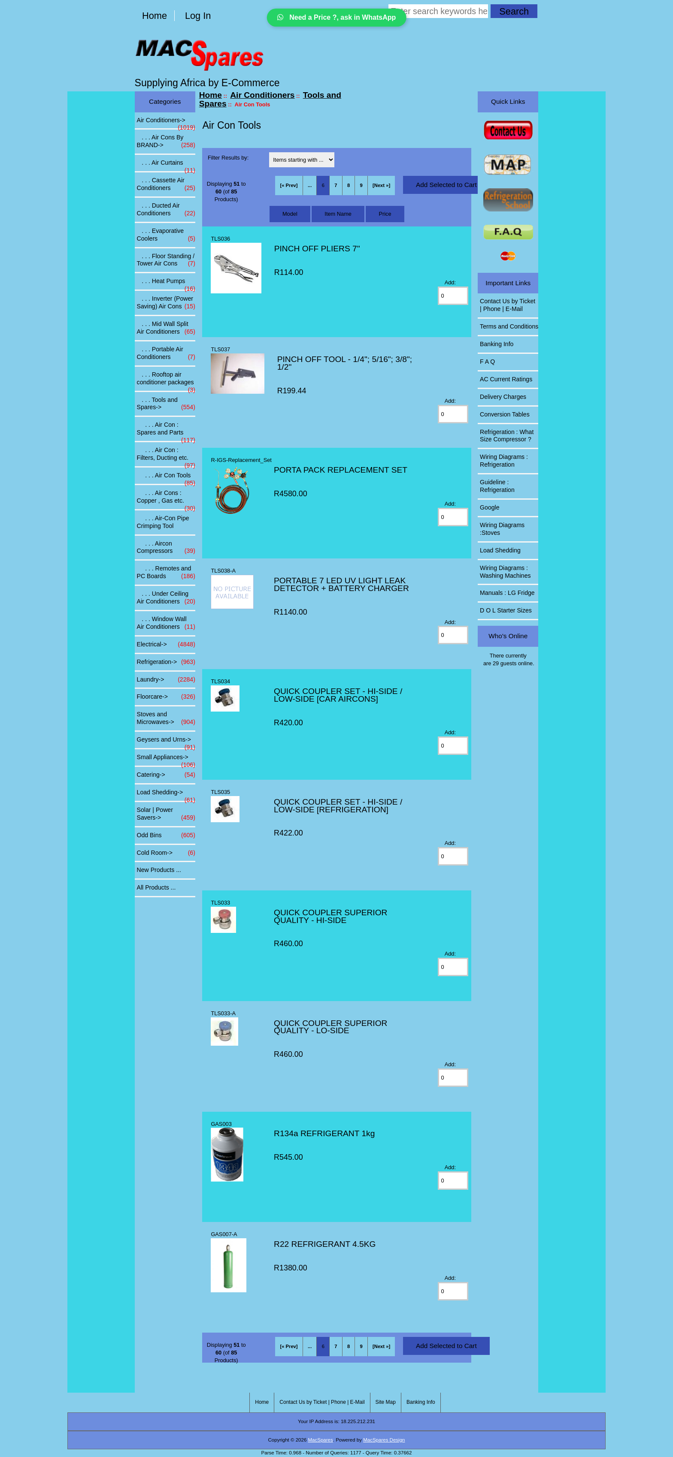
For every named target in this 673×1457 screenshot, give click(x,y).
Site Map (386, 1402)
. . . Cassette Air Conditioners (166, 184)
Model (289, 214)
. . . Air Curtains (166, 165)
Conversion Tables (505, 414)
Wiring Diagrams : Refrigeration (504, 460)
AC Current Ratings (506, 379)
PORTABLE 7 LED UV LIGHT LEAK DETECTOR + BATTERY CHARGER (341, 584)
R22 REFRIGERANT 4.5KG (325, 1244)
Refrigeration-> (166, 662)
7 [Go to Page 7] (335, 185)
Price (385, 214)
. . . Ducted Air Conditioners (166, 209)
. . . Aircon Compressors (166, 547)
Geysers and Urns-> (166, 742)
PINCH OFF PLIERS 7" (317, 248)
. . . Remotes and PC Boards (166, 572)
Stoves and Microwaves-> (166, 718)
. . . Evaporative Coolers (166, 235)
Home (154, 15)
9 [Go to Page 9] (361, 185)
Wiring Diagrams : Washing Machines (505, 571)
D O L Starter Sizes (506, 610)
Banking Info (496, 344)
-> (166, 123)
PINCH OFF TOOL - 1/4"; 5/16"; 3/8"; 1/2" (344, 363)
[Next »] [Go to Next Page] (381, 185)
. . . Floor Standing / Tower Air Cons (166, 260)
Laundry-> (166, 680)
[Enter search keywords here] (438, 11)
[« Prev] (289, 185)
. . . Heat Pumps (166, 284)
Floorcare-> (166, 697)
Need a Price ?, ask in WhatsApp (336, 17)
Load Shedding (500, 550)
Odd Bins (166, 835)
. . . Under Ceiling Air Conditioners (166, 598)
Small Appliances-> (166, 760)
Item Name (338, 214)
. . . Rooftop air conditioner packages (166, 381)
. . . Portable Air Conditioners (166, 353)
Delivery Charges (503, 396)
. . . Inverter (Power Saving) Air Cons (166, 303)
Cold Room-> (166, 853)
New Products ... (159, 869)
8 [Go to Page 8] (348, 185)
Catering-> (166, 775)
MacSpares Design (384, 1439)
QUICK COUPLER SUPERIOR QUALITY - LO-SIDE (330, 1027)
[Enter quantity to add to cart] (453, 296)
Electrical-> (166, 645)
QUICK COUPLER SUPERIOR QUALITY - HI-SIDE (330, 916)
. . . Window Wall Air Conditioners (166, 623)
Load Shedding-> (166, 795)
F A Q (487, 361)
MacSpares (320, 1439)
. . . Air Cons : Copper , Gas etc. (166, 499)
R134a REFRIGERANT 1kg (324, 1133)
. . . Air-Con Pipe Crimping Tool (163, 522)
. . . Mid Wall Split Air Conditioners (166, 328)
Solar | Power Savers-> (166, 814)
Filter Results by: (228, 157)
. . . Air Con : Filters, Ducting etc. (166, 456)
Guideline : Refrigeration (497, 486)
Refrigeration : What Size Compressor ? (507, 435)
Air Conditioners (262, 95)
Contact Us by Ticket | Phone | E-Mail (507, 305)
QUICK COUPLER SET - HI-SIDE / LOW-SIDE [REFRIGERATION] (338, 805)
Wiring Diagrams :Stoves (502, 529)
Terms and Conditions (509, 326)
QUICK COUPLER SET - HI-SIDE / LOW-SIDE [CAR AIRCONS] (338, 695)
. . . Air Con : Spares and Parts (166, 431)
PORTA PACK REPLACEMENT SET (340, 469)
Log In (198, 15)
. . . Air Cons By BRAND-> (166, 141)
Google (489, 507)
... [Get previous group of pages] (310, 185)
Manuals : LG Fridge (507, 592)
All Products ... (156, 887)
